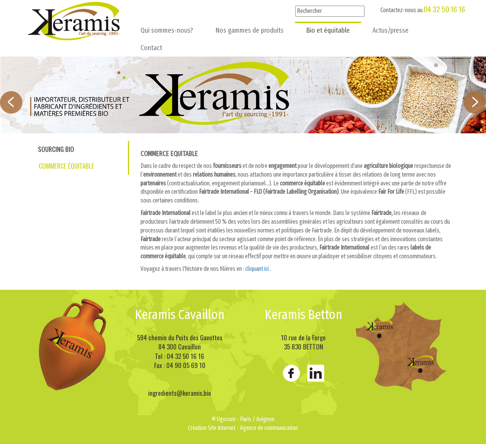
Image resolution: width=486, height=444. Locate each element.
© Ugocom (223, 419)
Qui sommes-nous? (166, 30)
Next (475, 102)
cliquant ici (257, 268)
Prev (11, 102)
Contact (151, 47)
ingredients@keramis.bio (179, 393)
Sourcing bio (56, 149)
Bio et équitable (328, 30)
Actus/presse (390, 30)
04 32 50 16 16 (444, 8)
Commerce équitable (66, 166)
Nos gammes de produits (250, 30)
